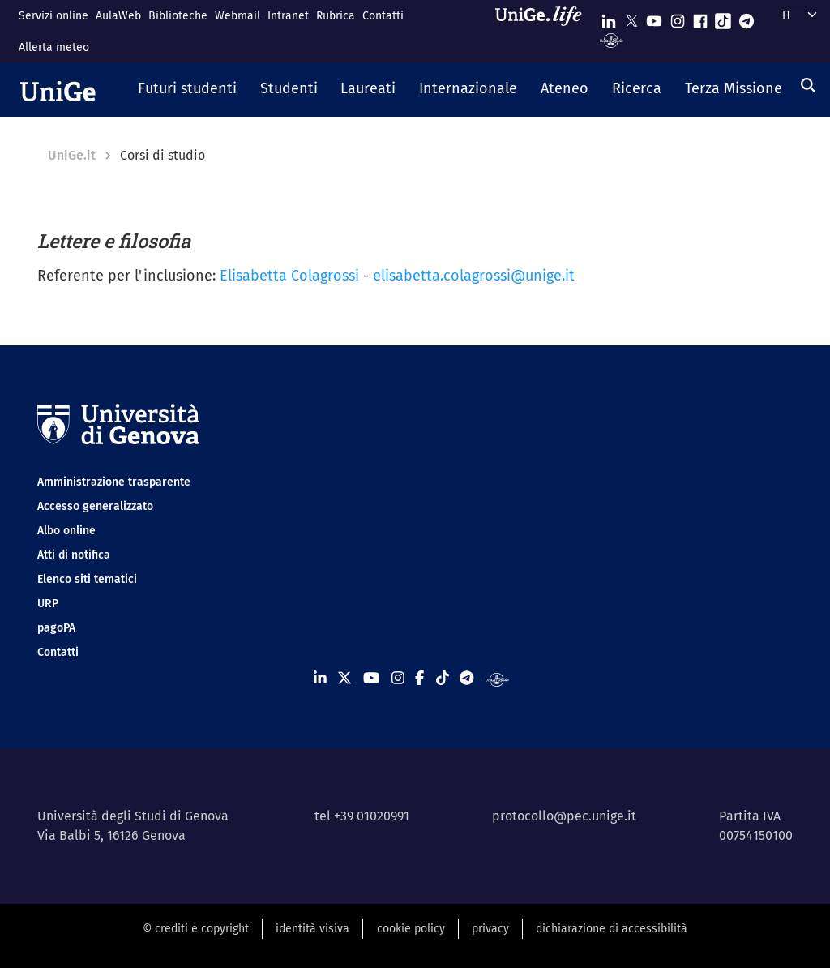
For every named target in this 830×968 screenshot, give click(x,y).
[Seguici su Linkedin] (609, 17)
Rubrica (335, 16)
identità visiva (312, 929)
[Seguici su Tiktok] (723, 17)
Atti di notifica (73, 555)
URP (47, 603)
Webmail (237, 16)
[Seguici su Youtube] (654, 17)
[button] (187, 90)
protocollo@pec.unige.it (564, 816)
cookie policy (411, 929)
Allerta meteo (54, 47)
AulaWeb (118, 16)
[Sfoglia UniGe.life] (544, 31)
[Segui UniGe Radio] (611, 39)
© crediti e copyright (196, 929)
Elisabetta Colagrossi (289, 276)
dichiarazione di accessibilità (611, 929)
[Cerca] (808, 85)
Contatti (383, 16)
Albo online (66, 531)
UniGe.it (72, 155)
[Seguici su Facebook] (700, 17)
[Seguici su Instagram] (678, 17)
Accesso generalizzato (95, 506)
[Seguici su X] (631, 17)
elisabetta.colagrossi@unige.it (474, 276)
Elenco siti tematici (87, 579)
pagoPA (56, 628)
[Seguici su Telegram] (746, 17)
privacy (490, 929)
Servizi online (53, 16)
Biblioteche (178, 16)
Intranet (288, 16)
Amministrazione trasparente (113, 482)
